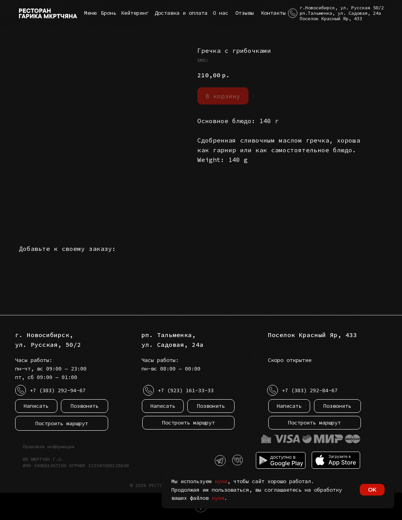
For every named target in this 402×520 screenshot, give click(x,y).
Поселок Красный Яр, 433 (312, 335)
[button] (292, 13)
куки (221, 481)
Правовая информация (48, 446)
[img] (237, 460)
